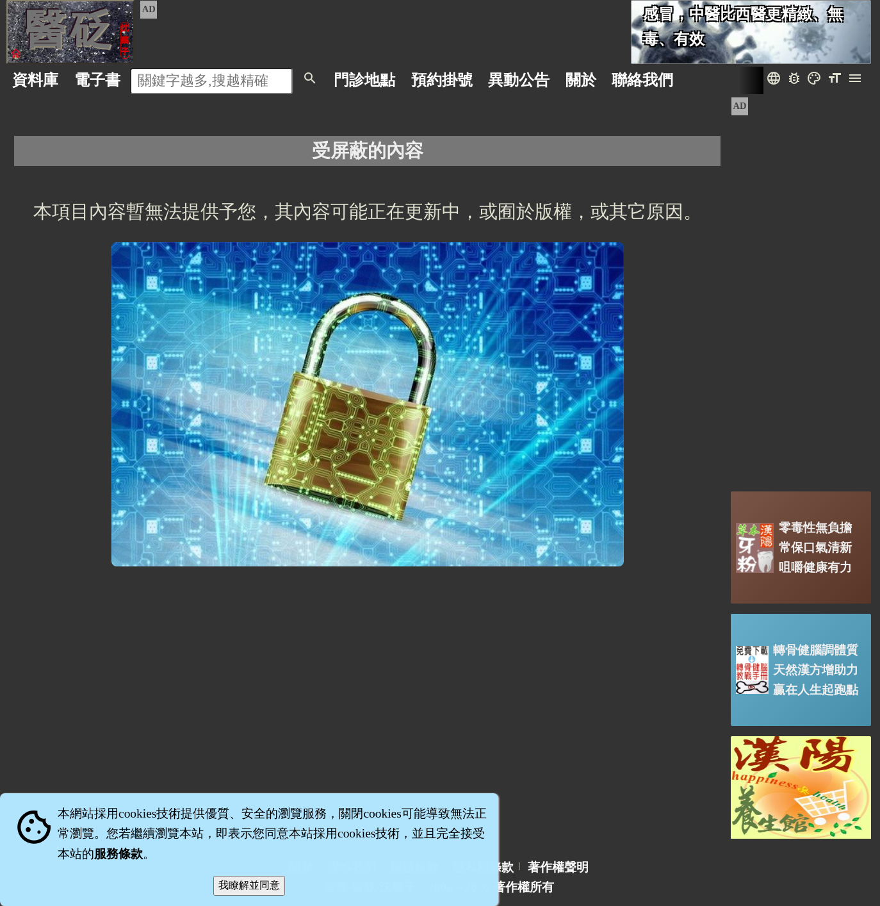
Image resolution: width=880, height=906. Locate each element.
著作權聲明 (558, 867)
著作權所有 (523, 887)
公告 (519, 79)
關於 (581, 79)
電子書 (97, 79)
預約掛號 (442, 79)
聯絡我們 (642, 79)
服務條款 (118, 854)
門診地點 (364, 79)
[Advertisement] (801, 289)
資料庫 (35, 79)
